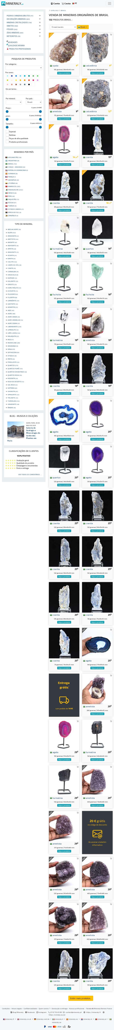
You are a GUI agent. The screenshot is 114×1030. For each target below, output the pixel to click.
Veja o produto (64, 73)
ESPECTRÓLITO (14, 288)
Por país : (29, 98)
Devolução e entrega (59, 1008)
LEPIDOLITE (13, 330)
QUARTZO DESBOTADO (17, 372)
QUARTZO (13, 365)
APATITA (12, 249)
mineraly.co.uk (24, 1019)
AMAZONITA (13, 236)
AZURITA (12, 255)
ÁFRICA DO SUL (14, 212)
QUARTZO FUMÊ (15, 368)
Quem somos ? (44, 1008)
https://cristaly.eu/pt (57, 1015)
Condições (6, 1008)
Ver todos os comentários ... (29, 474)
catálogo (55, 10)
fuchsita (55, 294)
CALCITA (12, 262)
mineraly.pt (101, 1019)
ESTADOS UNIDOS (16, 209)
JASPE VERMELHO (15, 320)
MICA (11, 339)
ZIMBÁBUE (13, 215)
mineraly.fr (9, 1019)
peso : (8, 116)
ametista (55, 111)
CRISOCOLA (13, 275)
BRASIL (12, 164)
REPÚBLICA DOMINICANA (18, 170)
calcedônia (90, 65)
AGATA (12, 232)
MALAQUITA (13, 336)
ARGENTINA (13, 160)
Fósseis (12, 29)
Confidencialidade (30, 1008)
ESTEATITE (13, 291)
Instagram (41, 1012)
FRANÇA (12, 177)
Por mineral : (11, 98)
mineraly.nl (87, 1019)
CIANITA (12, 268)
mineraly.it (58, 1019)
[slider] (7, 111)
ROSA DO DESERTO (16, 381)
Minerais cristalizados (19, 22)
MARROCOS (14, 186)
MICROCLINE (14, 343)
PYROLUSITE (13, 362)
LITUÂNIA (12, 183)
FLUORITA (12, 297)
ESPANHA (12, 173)
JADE (11, 310)
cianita (88, 157)
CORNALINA (13, 271)
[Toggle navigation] (109, 3)
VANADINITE (13, 404)
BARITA (11, 258)
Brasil (63, 10)
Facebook (30, 1012)
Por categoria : (11, 64)
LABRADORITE (14, 326)
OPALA (11, 349)
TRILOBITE (13, 398)
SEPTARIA (12, 388)
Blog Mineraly (16, 1012)
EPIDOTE (12, 284)
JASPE (11, 313)
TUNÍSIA (12, 206)
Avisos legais (17, 1008)
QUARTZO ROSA (15, 375)
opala (54, 65)
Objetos (12, 26)
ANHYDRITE (13, 245)
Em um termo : (11, 89)
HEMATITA (13, 307)
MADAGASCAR (15, 190)
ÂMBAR (12, 407)
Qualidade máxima (16, 45)
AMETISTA (13, 239)
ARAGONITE (13, 252)
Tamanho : (10, 124)
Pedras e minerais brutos (20, 15)
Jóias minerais (15, 32)
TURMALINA (13, 401)
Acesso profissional (77, 1008)
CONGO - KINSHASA (16, 167)
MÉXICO (12, 193)
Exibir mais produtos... (80, 998)
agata (54, 157)
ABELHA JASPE (14, 229)
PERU (11, 196)
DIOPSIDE (12, 278)
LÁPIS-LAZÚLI (14, 333)
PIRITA (11, 359)
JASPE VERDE (14, 317)
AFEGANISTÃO (14, 157)
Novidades (12, 42)
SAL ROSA (12, 385)
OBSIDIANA (13, 346)
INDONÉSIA (13, 180)
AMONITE (12, 242)
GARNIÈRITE (13, 300)
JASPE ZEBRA (14, 323)
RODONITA (13, 378)
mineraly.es (72, 1019)
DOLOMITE (13, 281)
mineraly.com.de (42, 1019)
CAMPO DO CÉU (14, 265)
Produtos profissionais (19, 49)
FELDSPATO (13, 294)
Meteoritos (13, 36)
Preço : (8, 108)
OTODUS (12, 356)
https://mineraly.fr (93, 1012)
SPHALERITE (13, 394)
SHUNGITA (13, 391)
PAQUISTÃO (13, 199)
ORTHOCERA (13, 352)
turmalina (56, 248)
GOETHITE (13, 304)
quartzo (88, 248)
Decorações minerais (18, 19)
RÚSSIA (12, 202)
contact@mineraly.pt (74, 1012)
